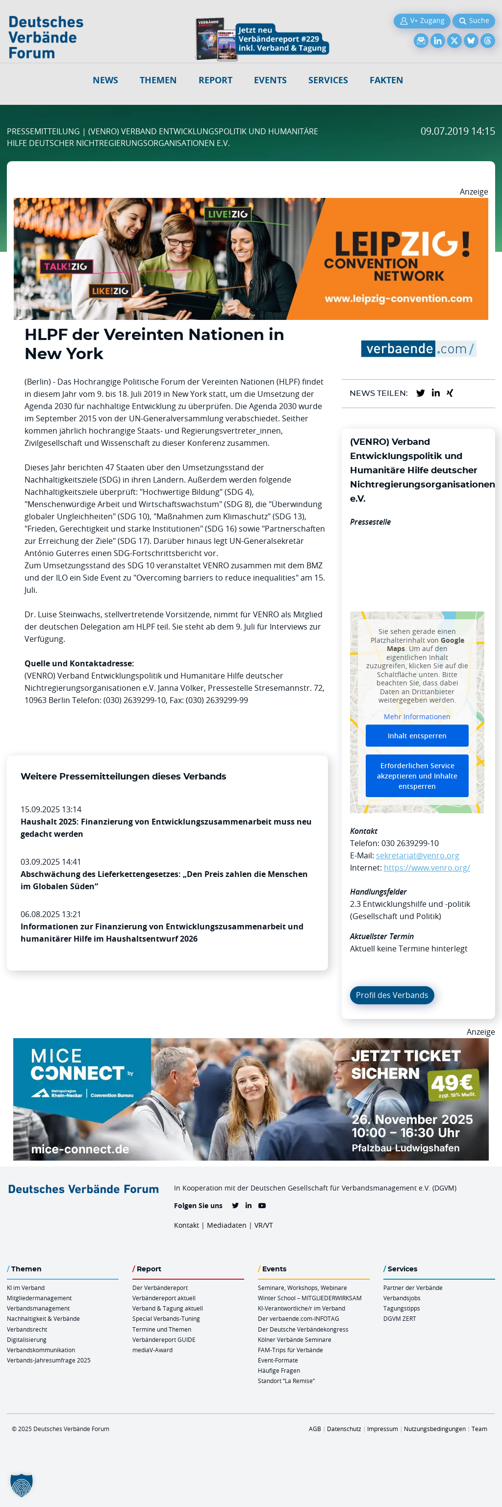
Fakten (386, 80)
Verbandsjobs (402, 1298)
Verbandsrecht (27, 1329)
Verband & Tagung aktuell (167, 1308)
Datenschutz (344, 1429)
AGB (315, 1429)
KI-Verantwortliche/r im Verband (301, 1308)
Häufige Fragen (279, 1370)
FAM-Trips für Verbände (290, 1350)
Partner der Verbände (413, 1287)
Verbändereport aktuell (164, 1298)
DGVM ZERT (399, 1318)
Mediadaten (227, 1225)
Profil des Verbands (392, 995)
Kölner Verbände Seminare (294, 1339)
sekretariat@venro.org (417, 855)
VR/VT (263, 1225)
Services (328, 80)
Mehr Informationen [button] (417, 716)
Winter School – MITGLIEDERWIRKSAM (310, 1298)
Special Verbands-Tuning (166, 1318)
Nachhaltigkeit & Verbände (43, 1318)
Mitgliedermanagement (39, 1298)
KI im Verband (26, 1287)
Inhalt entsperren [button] (417, 736)
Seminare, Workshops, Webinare (302, 1287)
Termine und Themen (161, 1329)
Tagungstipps (401, 1308)
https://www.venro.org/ (427, 867)
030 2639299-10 (410, 843)
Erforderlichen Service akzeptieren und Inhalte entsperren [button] (417, 776)
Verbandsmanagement (38, 1308)
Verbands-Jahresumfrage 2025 (49, 1360)
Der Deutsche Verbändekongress (303, 1329)
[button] (21, 1485)
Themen (158, 80)
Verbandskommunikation (41, 1350)
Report (215, 80)
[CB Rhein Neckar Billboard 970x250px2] (251, 1044)
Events (270, 80)
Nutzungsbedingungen (435, 1429)
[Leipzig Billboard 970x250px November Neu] (251, 203)
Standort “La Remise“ (286, 1381)
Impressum (382, 1429)
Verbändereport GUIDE (164, 1339)
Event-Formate (278, 1360)
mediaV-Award (152, 1350)
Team (479, 1429)
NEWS (105, 80)
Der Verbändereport (160, 1287)
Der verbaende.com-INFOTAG (298, 1318)
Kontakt (186, 1225)
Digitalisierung (27, 1339)
